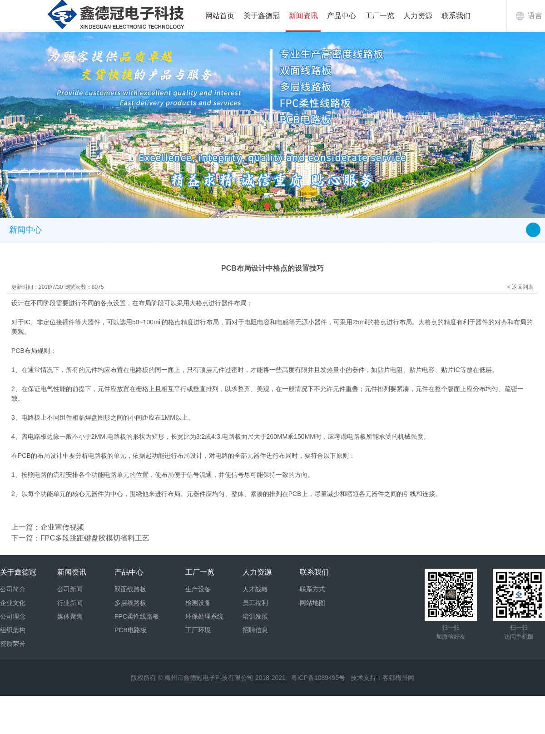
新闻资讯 (303, 16)
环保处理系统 (204, 616)
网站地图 (312, 602)
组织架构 (12, 630)
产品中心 (341, 16)
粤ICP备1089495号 (318, 677)
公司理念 (12, 616)
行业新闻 (70, 602)
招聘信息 (255, 630)
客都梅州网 (398, 677)
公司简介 (12, 589)
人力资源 (417, 16)
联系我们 (456, 16)
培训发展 (255, 616)
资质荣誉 (12, 643)
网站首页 (219, 16)
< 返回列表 (520, 287)
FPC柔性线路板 (136, 616)
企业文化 (12, 602)
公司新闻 (70, 589)
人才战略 (255, 589)
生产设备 (198, 589)
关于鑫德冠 (261, 16)
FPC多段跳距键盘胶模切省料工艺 (94, 538)
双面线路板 (130, 589)
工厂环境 (198, 630)
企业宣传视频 (62, 527)
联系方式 (312, 589)
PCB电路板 (130, 630)
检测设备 (198, 602)
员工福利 (255, 602)
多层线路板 (130, 602)
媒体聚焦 (70, 616)
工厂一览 (379, 16)
